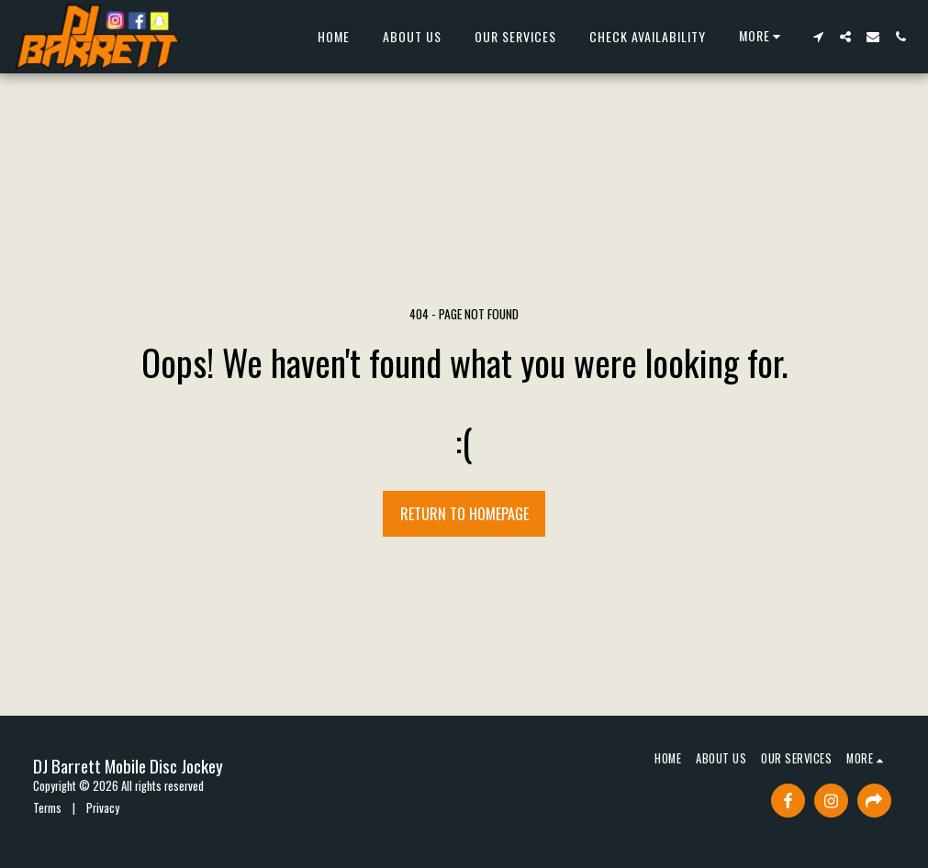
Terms (47, 808)
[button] (818, 36)
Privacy (102, 808)
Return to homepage (464, 514)
